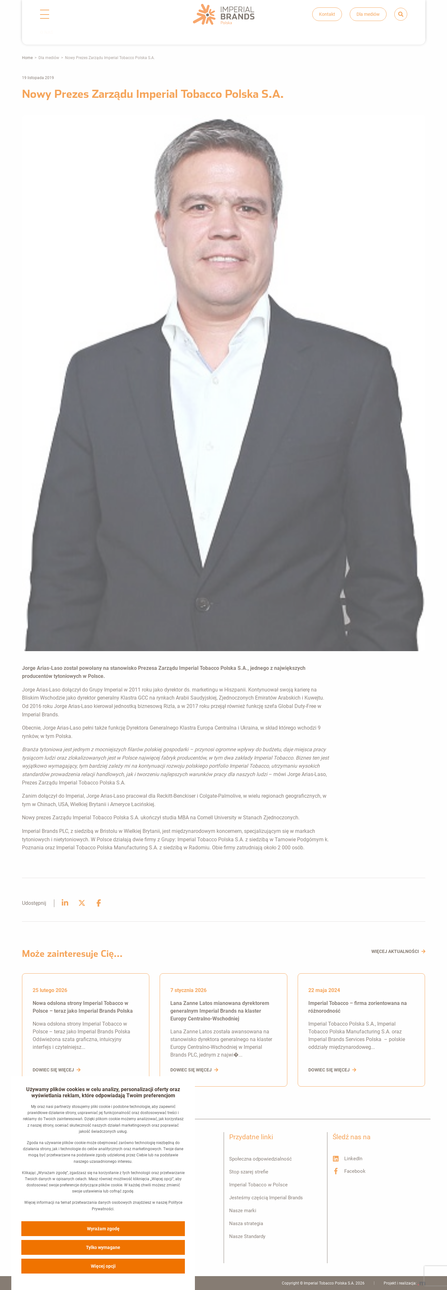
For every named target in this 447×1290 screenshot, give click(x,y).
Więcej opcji (103, 1265)
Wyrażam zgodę (103, 1228)
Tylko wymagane (103, 1247)
